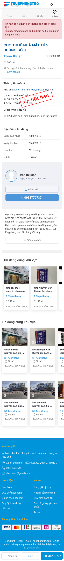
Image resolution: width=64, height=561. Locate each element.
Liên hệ (6, 508)
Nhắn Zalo (32, 189)
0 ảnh (9, 13)
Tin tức (37, 512)
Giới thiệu (7, 487)
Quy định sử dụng (11, 503)
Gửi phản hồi (32, 240)
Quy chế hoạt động (12, 492)
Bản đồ (39, 13)
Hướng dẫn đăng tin (44, 492)
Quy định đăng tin (43, 498)
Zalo (30, 556)
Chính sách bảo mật (12, 498)
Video (24, 13)
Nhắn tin (11, 556)
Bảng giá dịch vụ (43, 487)
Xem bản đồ (12, 72)
